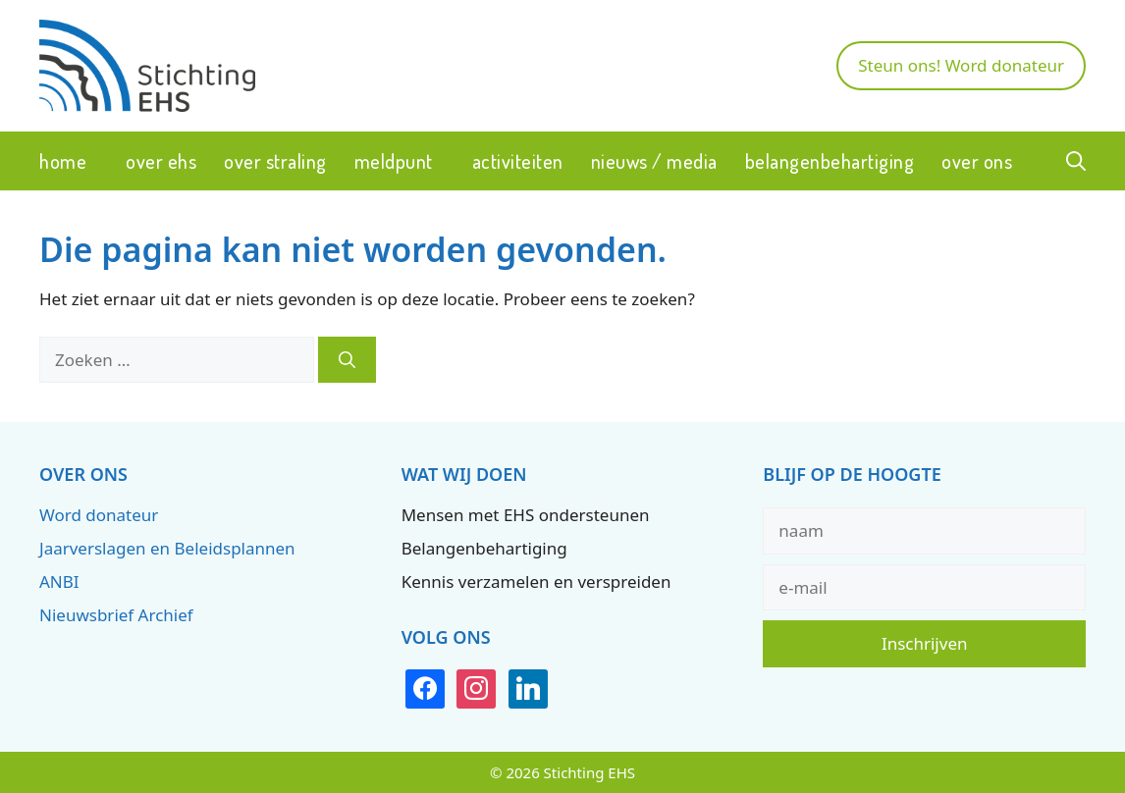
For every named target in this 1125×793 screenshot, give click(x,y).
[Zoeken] (347, 360)
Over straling (275, 161)
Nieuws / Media (654, 161)
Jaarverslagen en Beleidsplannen (167, 548)
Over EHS (161, 161)
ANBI (59, 581)
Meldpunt (393, 161)
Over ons (976, 161)
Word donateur (98, 514)
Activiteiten (517, 161)
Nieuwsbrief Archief (116, 615)
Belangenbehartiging (830, 161)
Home (62, 161)
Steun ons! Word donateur (961, 65)
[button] (1075, 161)
